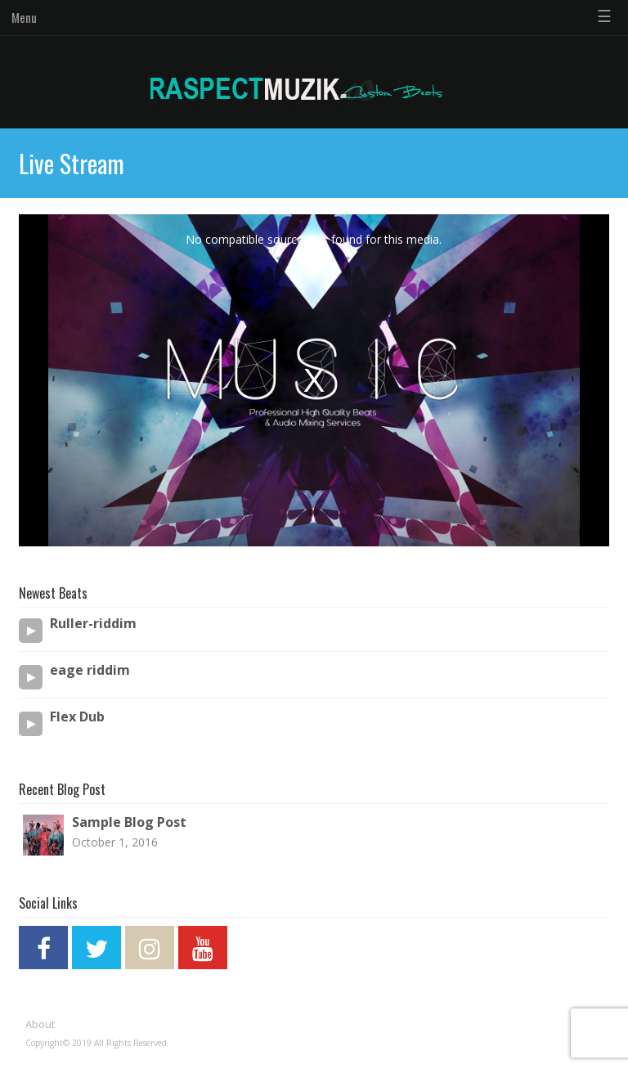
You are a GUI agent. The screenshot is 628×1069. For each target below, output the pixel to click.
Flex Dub (77, 717)
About (40, 1024)
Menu (24, 17)
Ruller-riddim (93, 623)
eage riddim (90, 670)
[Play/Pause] (31, 630)
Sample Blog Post (129, 822)
